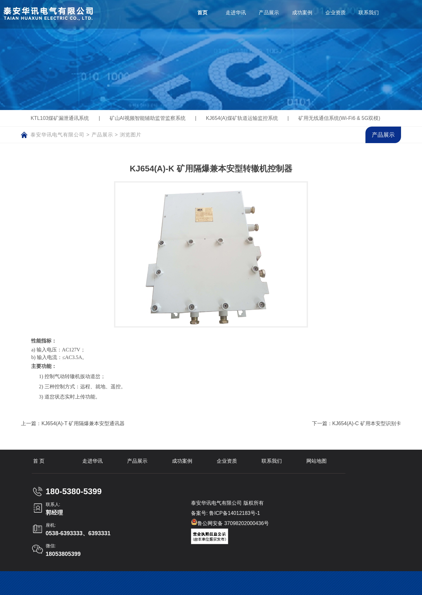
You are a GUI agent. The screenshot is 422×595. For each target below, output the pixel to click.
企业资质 (227, 461)
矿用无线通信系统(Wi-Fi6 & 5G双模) (339, 118)
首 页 (38, 461)
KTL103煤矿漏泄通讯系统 (60, 118)
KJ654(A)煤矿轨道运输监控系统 (242, 118)
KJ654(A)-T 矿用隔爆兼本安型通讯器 (83, 423)
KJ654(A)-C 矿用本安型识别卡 (366, 423)
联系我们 (272, 461)
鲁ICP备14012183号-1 (234, 513)
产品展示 (102, 134)
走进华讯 (92, 461)
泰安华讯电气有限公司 (58, 134)
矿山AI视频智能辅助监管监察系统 (148, 118)
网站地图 (316, 461)
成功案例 (182, 461)
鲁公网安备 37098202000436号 (230, 522)
